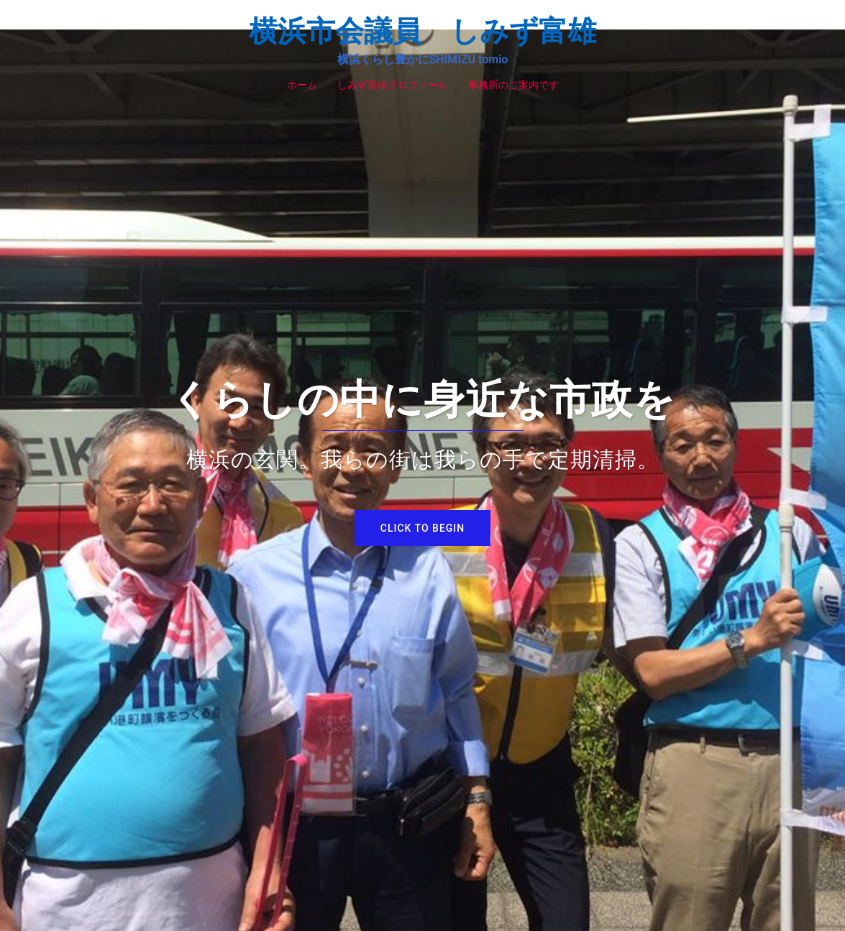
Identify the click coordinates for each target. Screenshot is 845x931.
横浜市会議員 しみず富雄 (422, 31)
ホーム (302, 85)
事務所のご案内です (513, 85)
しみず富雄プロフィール (392, 85)
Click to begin (422, 528)
